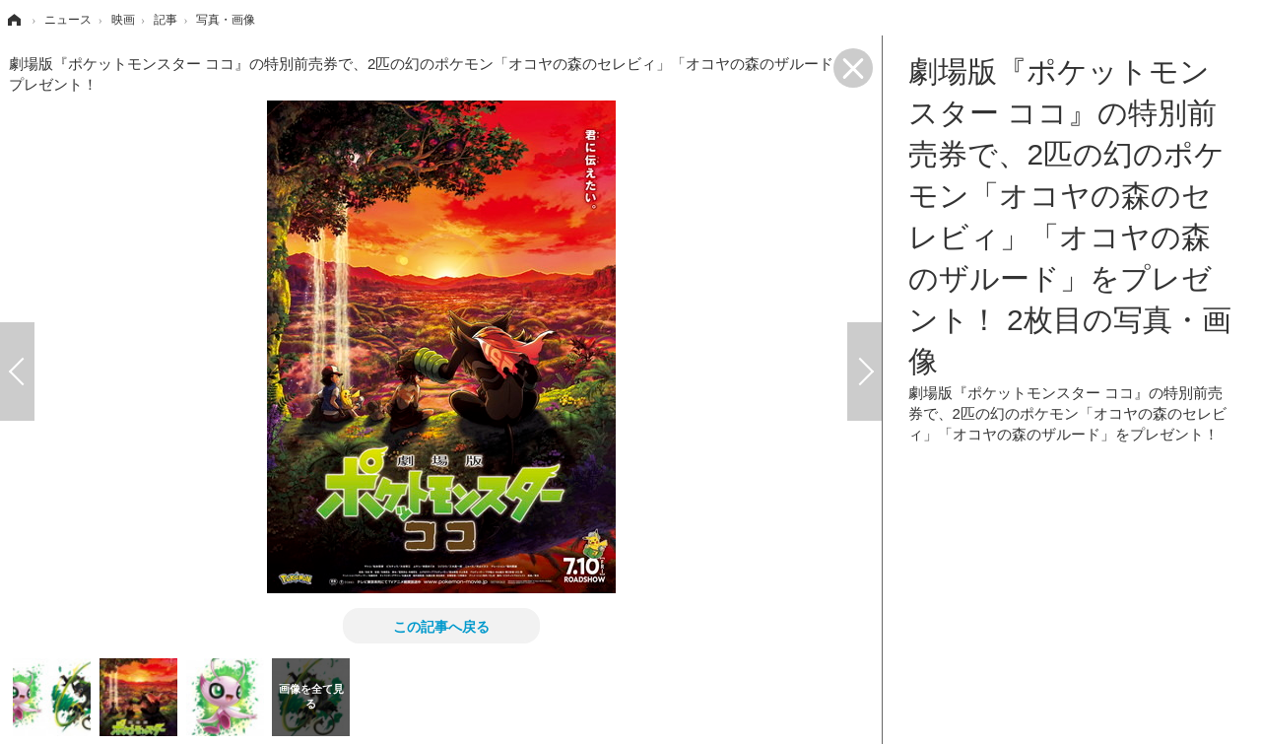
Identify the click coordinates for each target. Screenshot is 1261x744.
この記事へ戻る (441, 626)
